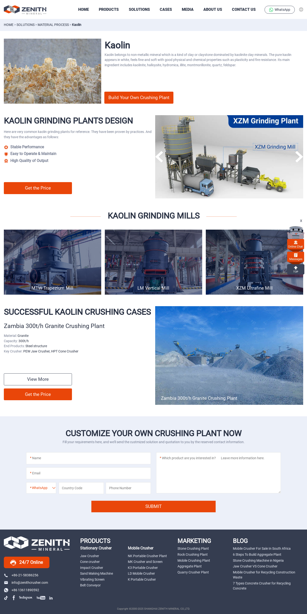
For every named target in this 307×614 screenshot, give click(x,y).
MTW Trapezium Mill (52, 288)
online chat (296, 244)
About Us (212, 9)
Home (8, 25)
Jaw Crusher (89, 556)
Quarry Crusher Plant (193, 572)
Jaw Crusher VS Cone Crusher (255, 566)
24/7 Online (26, 563)
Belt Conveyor (90, 585)
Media (188, 9)
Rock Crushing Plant (192, 554)
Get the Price (38, 188)
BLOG (240, 540)
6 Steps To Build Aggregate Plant (257, 554)
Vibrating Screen (92, 579)
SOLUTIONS (139, 9)
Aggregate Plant (189, 566)
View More (38, 379)
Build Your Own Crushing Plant (138, 97)
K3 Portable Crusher (143, 568)
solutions (26, 25)
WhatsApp (279, 10)
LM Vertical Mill (153, 288)
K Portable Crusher (142, 579)
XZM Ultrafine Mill (254, 288)
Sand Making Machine (96, 573)
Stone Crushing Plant (193, 548)
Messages (296, 256)
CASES (166, 9)
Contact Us (244, 9)
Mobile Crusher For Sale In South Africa (262, 548)
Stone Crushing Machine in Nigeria (258, 560)
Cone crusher (90, 562)
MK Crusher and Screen (145, 562)
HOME (83, 9)
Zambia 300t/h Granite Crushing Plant (199, 398)
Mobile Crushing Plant (193, 560)
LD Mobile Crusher (141, 573)
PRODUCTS (109, 9)
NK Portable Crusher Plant (147, 556)
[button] (299, 157)
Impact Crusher (91, 568)
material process (53, 25)
